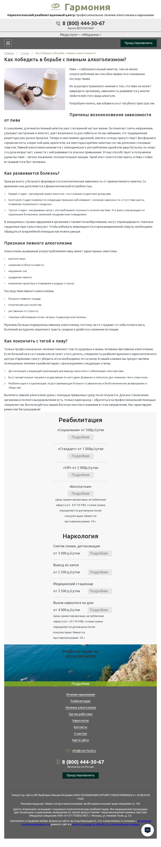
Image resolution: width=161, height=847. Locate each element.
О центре (80, 733)
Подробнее (81, 437)
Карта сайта (80, 740)
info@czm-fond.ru (84, 750)
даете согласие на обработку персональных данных (106, 824)
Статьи (24, 53)
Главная (9, 53)
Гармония (87, 7)
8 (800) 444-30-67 (83, 23)
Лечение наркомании (80, 694)
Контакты (80, 727)
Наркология (81, 720)
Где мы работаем (80, 714)
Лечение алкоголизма (80, 707)
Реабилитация (80, 701)
